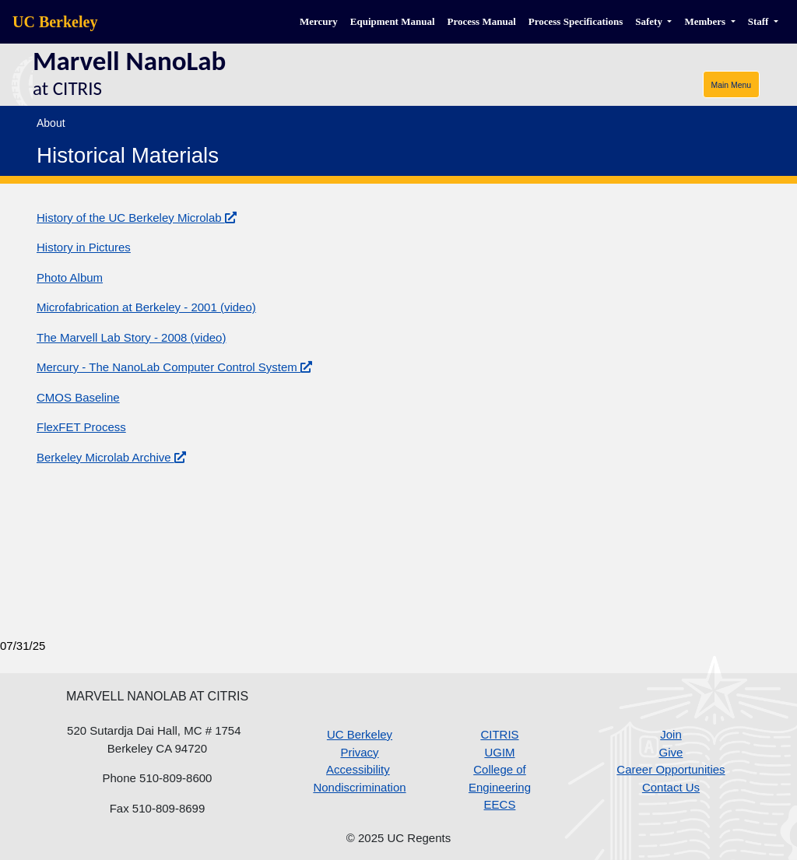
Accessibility (358, 769)
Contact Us (671, 787)
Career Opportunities (670, 769)
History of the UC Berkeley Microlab (137, 217)
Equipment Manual (392, 21)
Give (671, 752)
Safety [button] (650, 21)
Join (671, 734)
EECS (500, 804)
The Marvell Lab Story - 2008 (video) (131, 337)
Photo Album (70, 277)
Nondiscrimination (359, 787)
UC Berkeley (54, 21)
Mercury (319, 21)
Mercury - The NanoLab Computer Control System (174, 367)
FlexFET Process (81, 427)
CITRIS (499, 734)
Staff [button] (759, 21)
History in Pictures (84, 247)
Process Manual (482, 21)
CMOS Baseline (78, 397)
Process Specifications (575, 21)
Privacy (359, 752)
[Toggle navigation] (731, 84)
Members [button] (706, 21)
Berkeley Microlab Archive (111, 457)
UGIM (499, 752)
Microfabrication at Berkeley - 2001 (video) (146, 307)
